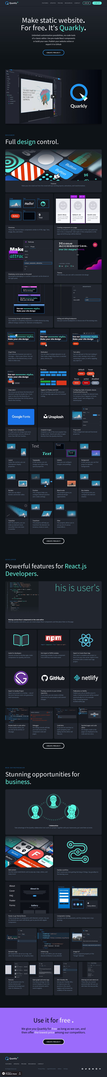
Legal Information (51, 1069)
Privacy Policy (41, 1069)
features (45, 3)
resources (68, 3)
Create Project (54, 53)
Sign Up (97, 3)
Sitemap (65, 1069)
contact (77, 3)
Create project (54, 541)
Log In (87, 3)
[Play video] (53, 97)
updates (53, 3)
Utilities (59, 1069)
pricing (60, 3)
